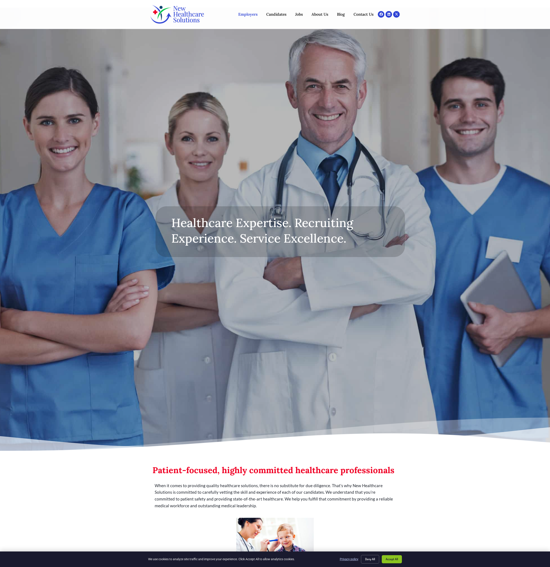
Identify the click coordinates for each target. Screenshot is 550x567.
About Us (320, 10)
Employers (247, 10)
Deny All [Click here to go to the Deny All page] (370, 559)
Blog (341, 10)
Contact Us (363, 10)
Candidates (276, 10)
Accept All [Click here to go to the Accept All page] (392, 559)
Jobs (299, 10)
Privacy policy (349, 559)
